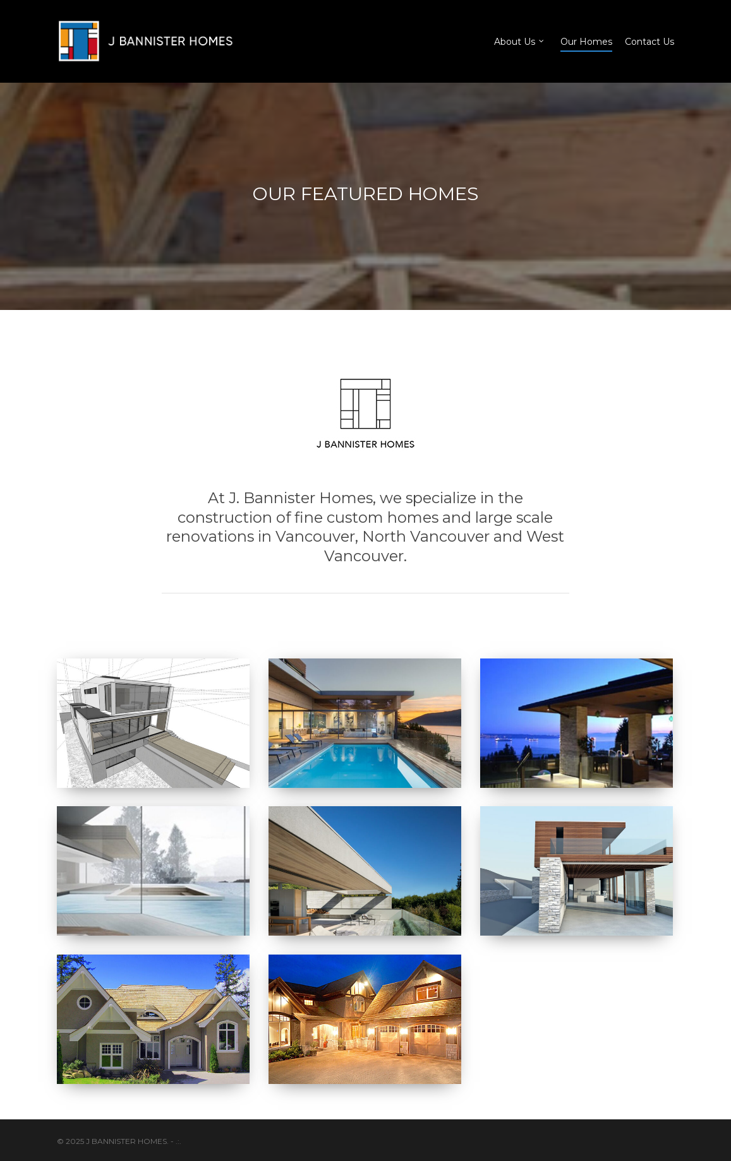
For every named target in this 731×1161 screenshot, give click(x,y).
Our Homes (586, 41)
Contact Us (649, 41)
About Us (519, 41)
